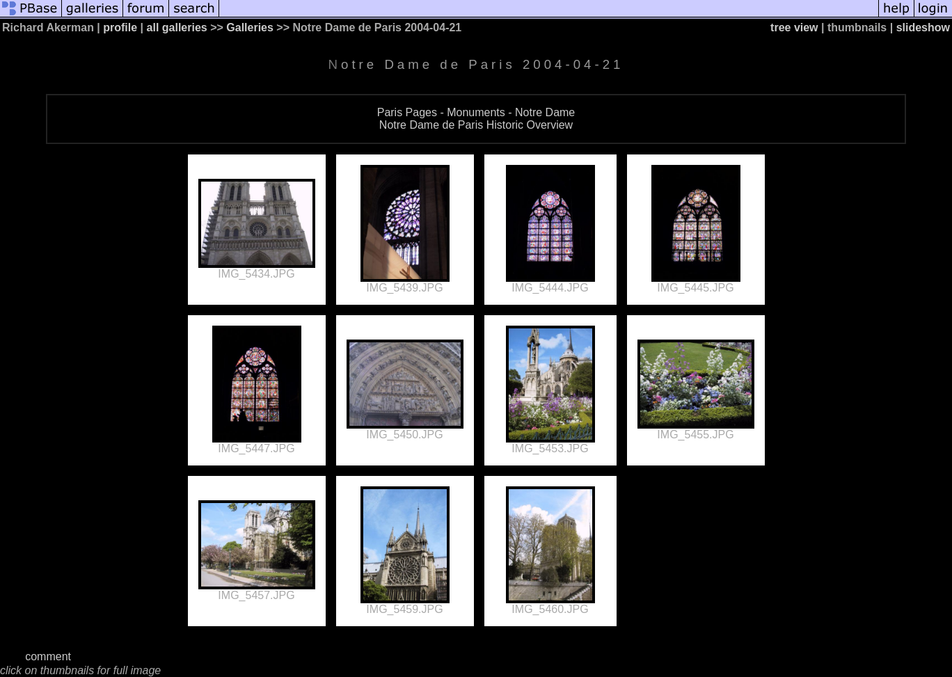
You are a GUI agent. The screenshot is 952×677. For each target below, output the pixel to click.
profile (120, 27)
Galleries (249, 27)
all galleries (177, 27)
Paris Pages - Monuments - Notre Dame (476, 112)
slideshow (923, 27)
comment (48, 656)
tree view (794, 27)
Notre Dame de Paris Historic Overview (476, 125)
